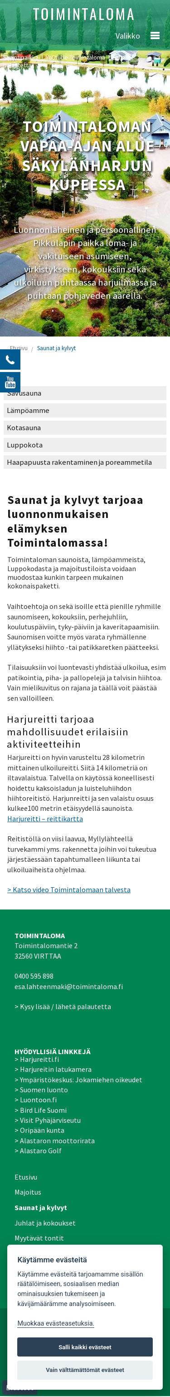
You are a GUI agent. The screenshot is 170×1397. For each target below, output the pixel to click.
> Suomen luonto (41, 1089)
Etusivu (19, 348)
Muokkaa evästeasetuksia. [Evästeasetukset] (55, 1323)
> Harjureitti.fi (37, 1059)
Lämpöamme (28, 410)
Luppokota (25, 445)
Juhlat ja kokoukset (45, 1222)
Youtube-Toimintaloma (75, 57)
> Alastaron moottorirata (55, 1140)
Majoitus (28, 1191)
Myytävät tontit (39, 1237)
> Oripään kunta (39, 1130)
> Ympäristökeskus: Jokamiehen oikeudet (78, 1079)
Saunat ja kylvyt (56, 348)
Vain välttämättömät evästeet (85, 1370)
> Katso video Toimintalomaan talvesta (69, 889)
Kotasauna (24, 428)
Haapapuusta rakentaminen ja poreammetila (79, 462)
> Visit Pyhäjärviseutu (48, 1120)
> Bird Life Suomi (41, 1110)
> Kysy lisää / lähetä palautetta (63, 1006)
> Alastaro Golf (38, 1150)
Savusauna (24, 393)
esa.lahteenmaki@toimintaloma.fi (69, 986)
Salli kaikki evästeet (85, 1347)
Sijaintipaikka (21, 57)
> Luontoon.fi (36, 1099)
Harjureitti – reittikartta (45, 818)
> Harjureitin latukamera (53, 1069)
